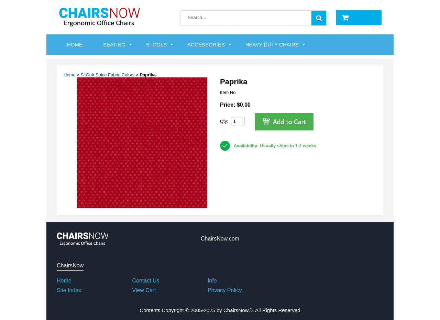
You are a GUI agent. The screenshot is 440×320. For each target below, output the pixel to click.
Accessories (205, 44)
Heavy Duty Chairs (272, 44)
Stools (156, 44)
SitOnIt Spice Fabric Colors (108, 74)
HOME (74, 44)
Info (212, 281)
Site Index (69, 290)
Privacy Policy (225, 290)
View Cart (144, 290)
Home (70, 74)
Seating (114, 44)
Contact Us (145, 281)
